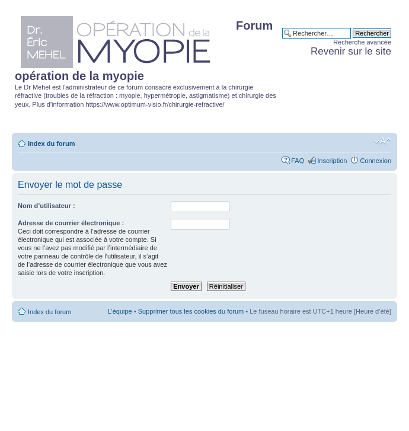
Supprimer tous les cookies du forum (191, 311)
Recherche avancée (362, 42)
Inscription (332, 160)
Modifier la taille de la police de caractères (382, 141)
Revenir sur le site (351, 51)
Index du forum (51, 143)
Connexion (375, 160)
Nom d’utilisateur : (46, 205)
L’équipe (120, 311)
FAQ (297, 160)
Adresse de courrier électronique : (71, 222)
